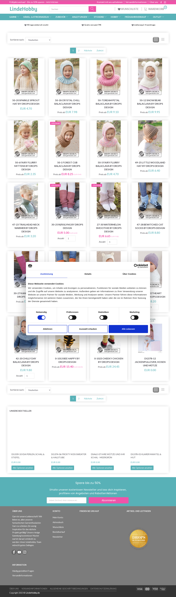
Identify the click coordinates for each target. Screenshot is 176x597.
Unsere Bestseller (20, 410)
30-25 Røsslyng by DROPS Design (67, 226)
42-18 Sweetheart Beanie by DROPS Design (150, 295)
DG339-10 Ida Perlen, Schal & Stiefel (27, 456)
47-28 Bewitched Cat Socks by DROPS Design (150, 226)
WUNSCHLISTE (128, 9)
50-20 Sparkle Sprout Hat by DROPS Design (26, 102)
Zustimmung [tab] (46, 274)
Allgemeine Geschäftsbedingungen (69, 588)
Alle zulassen (128, 329)
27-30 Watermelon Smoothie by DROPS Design (109, 228)
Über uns (154, 2)
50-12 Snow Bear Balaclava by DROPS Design (150, 104)
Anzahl (61, 238)
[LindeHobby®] (23, 8)
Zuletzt (100, 50)
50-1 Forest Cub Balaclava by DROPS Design (67, 166)
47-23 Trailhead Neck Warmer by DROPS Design (26, 228)
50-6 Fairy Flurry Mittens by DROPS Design (26, 166)
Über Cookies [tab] (129, 274)
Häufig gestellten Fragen (23, 571)
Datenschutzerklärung (103, 588)
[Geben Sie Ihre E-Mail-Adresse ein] (66, 500)
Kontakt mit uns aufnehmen (110, 2)
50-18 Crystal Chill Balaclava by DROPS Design (67, 104)
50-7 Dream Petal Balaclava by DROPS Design (109, 104)
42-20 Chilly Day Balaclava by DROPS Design (26, 362)
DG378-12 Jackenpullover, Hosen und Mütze (150, 362)
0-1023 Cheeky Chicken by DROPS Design (108, 360)
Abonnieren (109, 500)
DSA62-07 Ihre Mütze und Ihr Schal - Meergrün (108, 456)
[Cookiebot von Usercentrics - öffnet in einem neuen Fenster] (136, 266)
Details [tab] (88, 274)
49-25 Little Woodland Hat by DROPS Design (150, 164)
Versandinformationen (136, 2)
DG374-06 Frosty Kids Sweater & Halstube (68, 456)
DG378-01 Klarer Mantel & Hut (146, 456)
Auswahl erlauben (88, 329)
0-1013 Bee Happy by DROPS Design (67, 360)
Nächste (88, 50)
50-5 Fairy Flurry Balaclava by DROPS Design (109, 166)
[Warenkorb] (155, 8)
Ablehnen (47, 329)
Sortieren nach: (17, 39)
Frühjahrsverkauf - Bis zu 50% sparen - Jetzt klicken (33, 2)
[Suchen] (92, 9)
